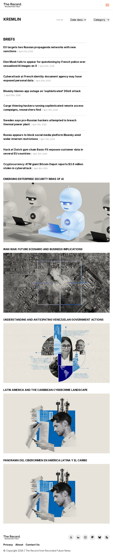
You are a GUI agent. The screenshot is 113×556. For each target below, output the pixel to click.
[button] (107, 5)
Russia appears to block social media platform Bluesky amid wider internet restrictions (42, 138)
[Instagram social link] (85, 537)
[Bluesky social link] (100, 537)
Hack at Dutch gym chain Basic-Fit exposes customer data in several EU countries (43, 152)
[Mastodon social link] (92, 537)
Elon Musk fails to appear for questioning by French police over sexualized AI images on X (44, 65)
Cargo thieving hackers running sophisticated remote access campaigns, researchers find (43, 109)
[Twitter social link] (71, 537)
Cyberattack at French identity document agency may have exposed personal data (42, 79)
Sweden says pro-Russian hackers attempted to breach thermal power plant (39, 123)
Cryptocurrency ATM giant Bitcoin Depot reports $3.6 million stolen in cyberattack (43, 167)
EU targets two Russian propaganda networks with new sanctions (39, 50)
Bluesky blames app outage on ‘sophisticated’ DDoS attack (42, 94)
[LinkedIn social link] (78, 537)
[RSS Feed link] (107, 537)
